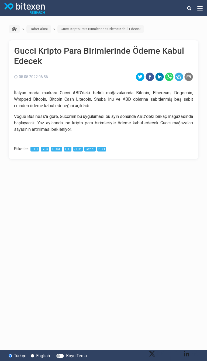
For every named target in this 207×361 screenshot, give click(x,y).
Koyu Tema (76, 355)
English (43, 355)
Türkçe (20, 355)
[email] (188, 77)
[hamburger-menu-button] (200, 8)
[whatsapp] (169, 77)
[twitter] (140, 77)
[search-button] (189, 8)
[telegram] (179, 77)
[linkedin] (159, 77)
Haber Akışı (39, 29)
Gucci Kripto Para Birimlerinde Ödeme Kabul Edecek (101, 29)
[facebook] (150, 77)
